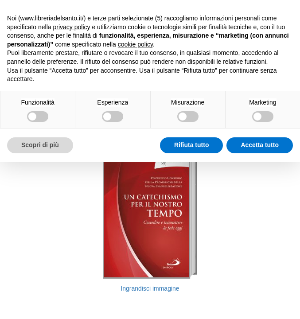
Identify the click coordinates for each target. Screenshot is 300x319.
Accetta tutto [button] (260, 144)
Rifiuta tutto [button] (191, 144)
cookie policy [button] (135, 44)
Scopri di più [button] (40, 144)
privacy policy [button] (71, 27)
